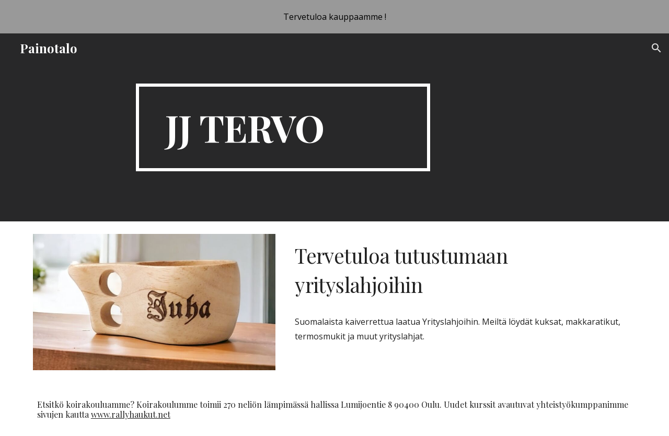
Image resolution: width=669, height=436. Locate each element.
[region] (334, 16)
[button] (656, 48)
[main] (283, 127)
